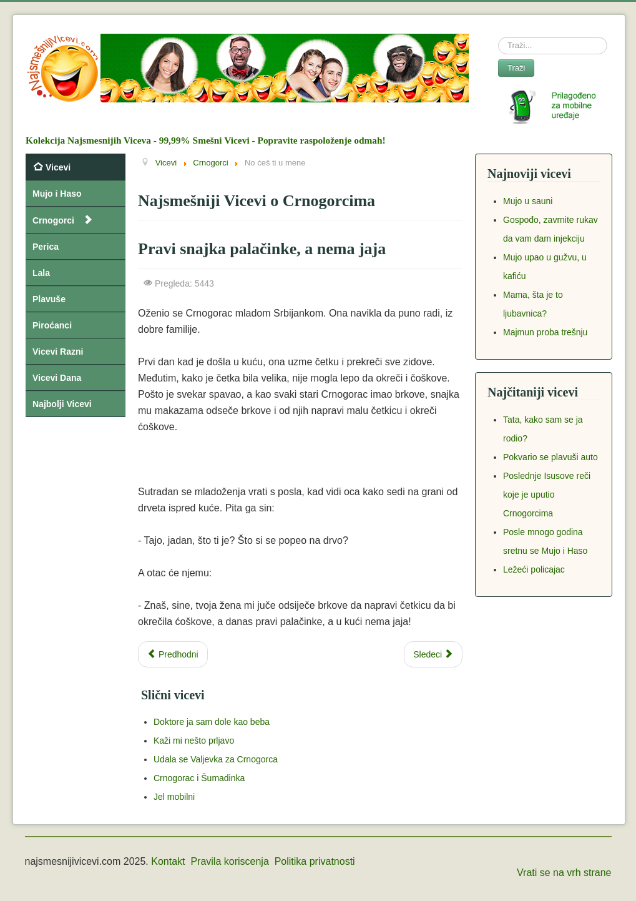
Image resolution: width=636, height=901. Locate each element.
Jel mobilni (174, 797)
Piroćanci (52, 325)
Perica (45, 247)
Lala (41, 273)
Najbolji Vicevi (62, 404)
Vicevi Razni (57, 352)
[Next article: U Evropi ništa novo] (433, 654)
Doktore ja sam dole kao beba (212, 722)
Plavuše (49, 299)
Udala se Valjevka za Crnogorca (216, 759)
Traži (516, 67)
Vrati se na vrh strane (564, 872)
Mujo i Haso (57, 194)
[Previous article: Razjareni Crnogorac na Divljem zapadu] (173, 654)
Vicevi (58, 167)
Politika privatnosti (315, 861)
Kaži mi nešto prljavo (194, 741)
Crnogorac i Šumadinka (199, 778)
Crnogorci (53, 220)
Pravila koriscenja (229, 861)
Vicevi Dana (56, 378)
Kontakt (168, 861)
